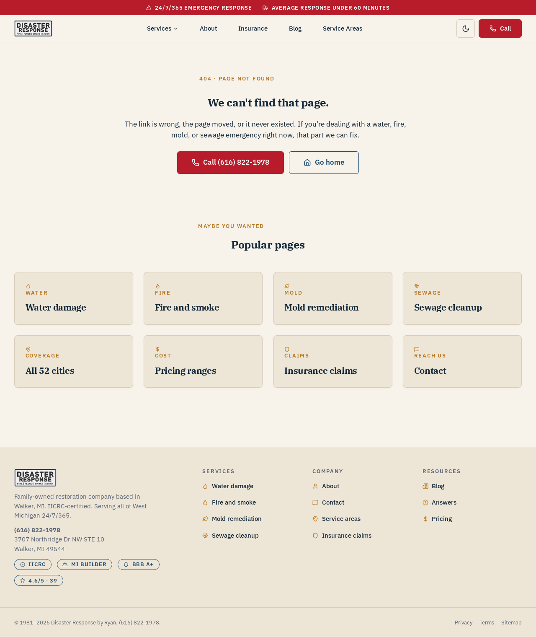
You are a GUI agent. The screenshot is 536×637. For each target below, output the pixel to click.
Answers (440, 502)
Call (500, 28)
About (208, 28)
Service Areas (342, 28)
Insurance (253, 28)
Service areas (336, 519)
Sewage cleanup (230, 535)
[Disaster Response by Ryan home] (33, 28)
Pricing (437, 519)
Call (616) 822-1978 (230, 162)
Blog (295, 28)
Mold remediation (232, 519)
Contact (328, 502)
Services (162, 28)
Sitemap (511, 622)
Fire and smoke (229, 502)
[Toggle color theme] (465, 28)
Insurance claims (341, 535)
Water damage (227, 486)
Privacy (463, 622)
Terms (486, 622)
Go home (324, 162)
